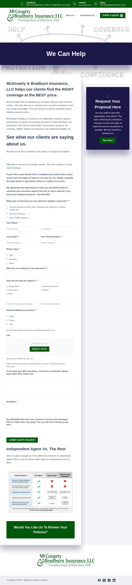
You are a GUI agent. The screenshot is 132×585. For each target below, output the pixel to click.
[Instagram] (109, 580)
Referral (46, 290)
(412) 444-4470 (85, 5)
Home (11, 263)
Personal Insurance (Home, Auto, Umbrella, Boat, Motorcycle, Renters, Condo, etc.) (37, 208)
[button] (108, 140)
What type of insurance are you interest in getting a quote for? (37, 201)
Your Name (12, 223)
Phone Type (13, 249)
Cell (10, 255)
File (8, 335)
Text (11, 324)
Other (11, 294)
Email (11, 316)
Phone (11, 320)
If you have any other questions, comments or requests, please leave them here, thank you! (37, 372)
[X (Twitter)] (104, 580)
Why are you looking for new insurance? (27, 268)
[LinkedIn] (114, 580)
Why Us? (72, 15)
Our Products (89, 15)
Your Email (12, 237)
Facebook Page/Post (50, 286)
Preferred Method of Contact (21, 310)
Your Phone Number (51, 237)
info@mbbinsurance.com (112, 5)
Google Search (14, 286)
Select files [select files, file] (39, 349)
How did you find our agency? (22, 281)
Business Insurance (17, 214)
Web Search (13, 290)
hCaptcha (12, 402)
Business (13, 259)
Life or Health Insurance (18, 218)
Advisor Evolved (40, 580)
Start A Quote (113, 15)
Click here (11, 164)
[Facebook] (99, 580)
